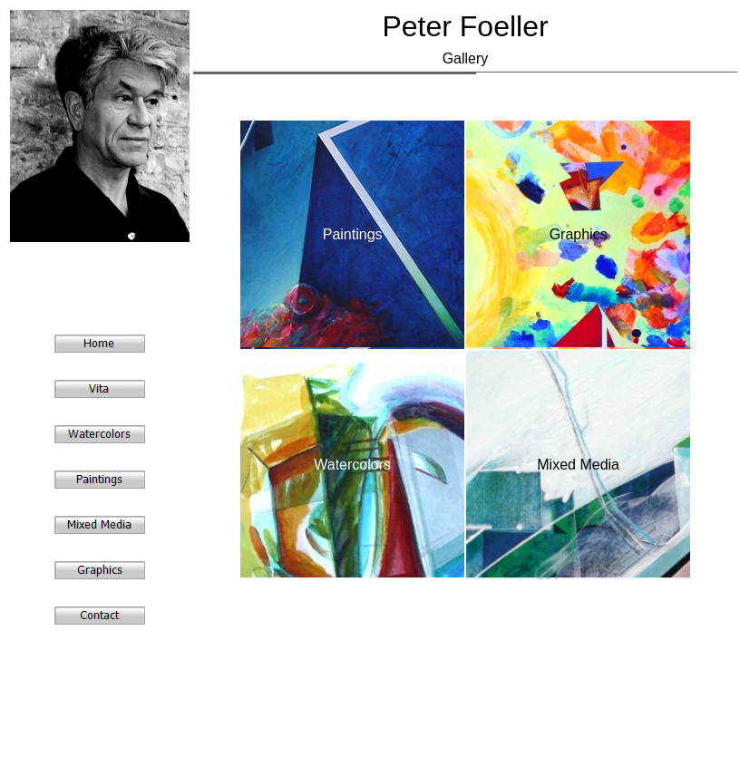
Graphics (579, 234)
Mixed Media (578, 464)
